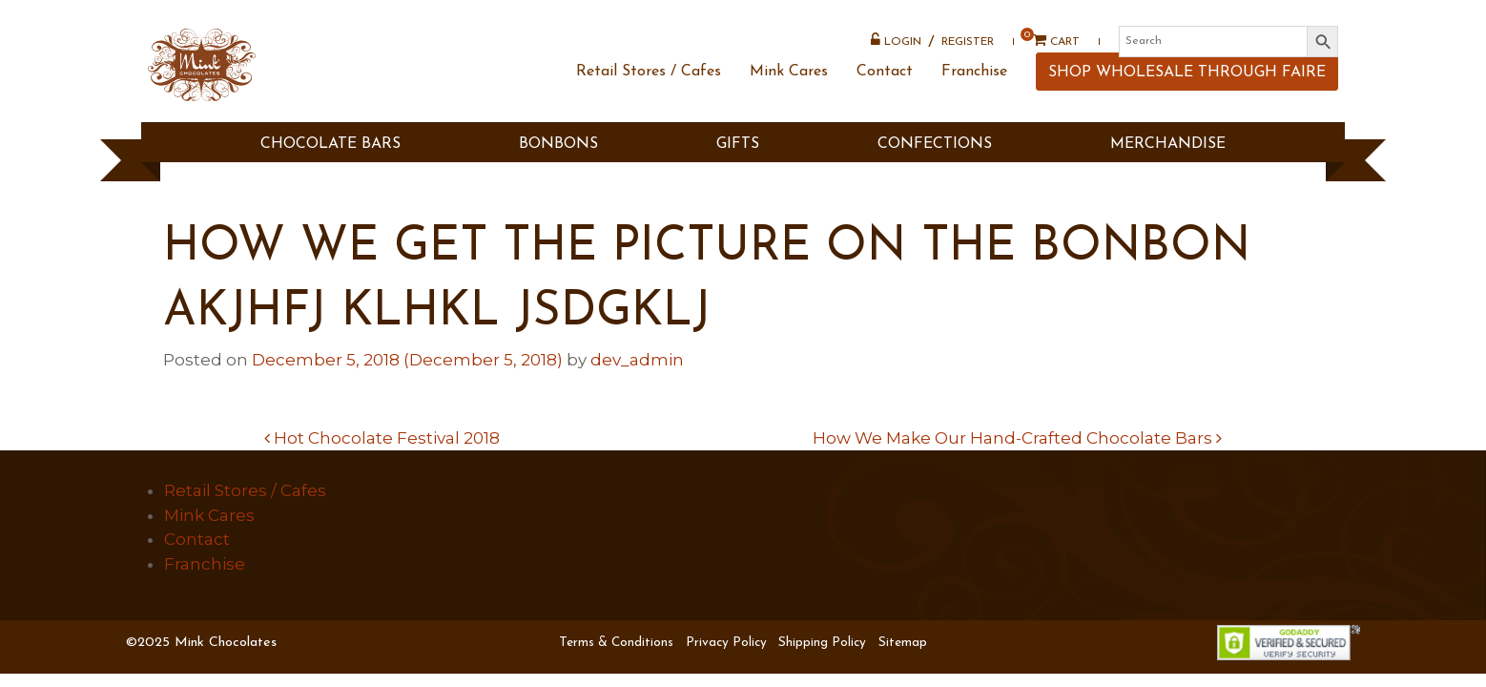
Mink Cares (782, 107)
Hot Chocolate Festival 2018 (382, 438)
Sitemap (902, 642)
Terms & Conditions (616, 642)
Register (961, 52)
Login (889, 50)
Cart (1043, 52)
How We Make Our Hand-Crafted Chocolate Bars (1017, 438)
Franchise (968, 107)
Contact (878, 107)
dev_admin (637, 359)
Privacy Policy (726, 642)
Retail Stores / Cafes (641, 107)
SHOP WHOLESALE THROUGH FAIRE (1180, 108)
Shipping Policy (822, 642)
